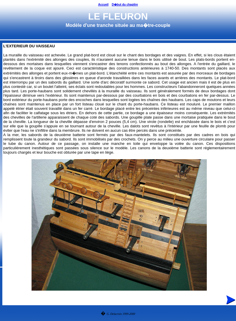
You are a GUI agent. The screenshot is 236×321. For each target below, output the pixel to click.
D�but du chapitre (125, 4)
